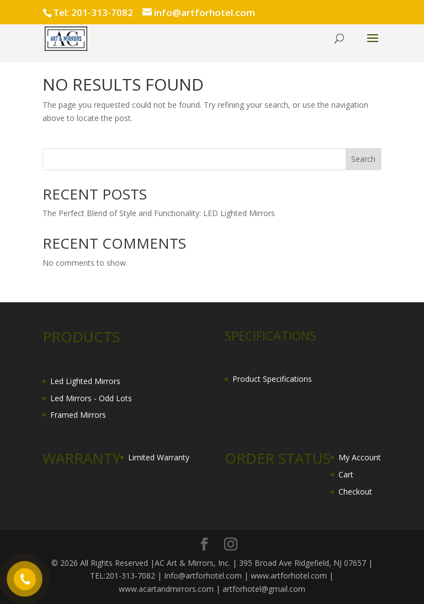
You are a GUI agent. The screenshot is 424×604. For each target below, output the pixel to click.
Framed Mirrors (78, 414)
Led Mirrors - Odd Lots (91, 398)
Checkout (355, 491)
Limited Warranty (158, 457)
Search (363, 159)
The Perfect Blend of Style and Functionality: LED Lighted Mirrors (159, 213)
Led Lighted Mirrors (85, 381)
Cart (345, 474)
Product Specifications (272, 379)
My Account (359, 457)
